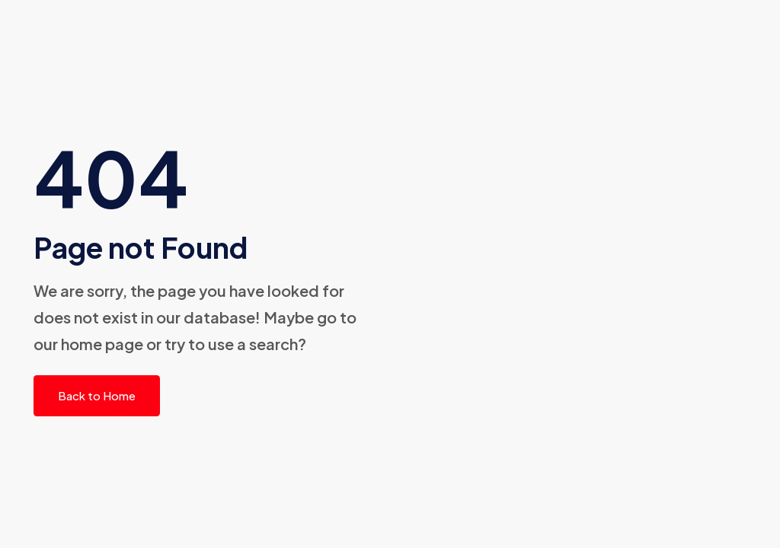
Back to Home (97, 395)
